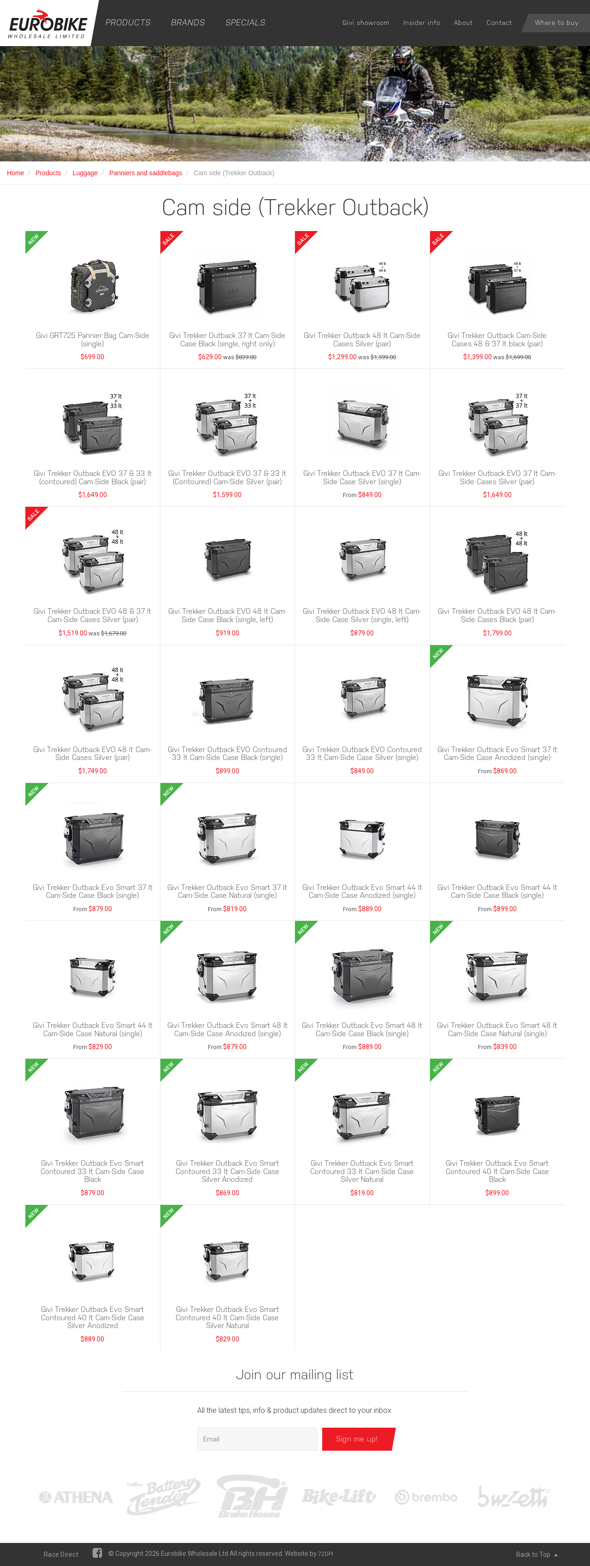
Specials (245, 22)
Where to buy (556, 22)
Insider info (421, 22)
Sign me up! (357, 1439)
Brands (188, 22)
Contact (499, 22)
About (463, 22)
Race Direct (61, 1554)
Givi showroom (365, 22)
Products (128, 22)
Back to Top (537, 1554)
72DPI (325, 1554)
